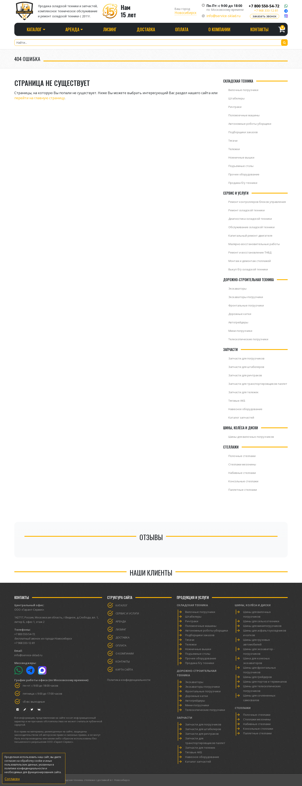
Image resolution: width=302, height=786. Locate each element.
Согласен (12, 779)
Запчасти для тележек (243, 392)
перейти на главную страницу (39, 98)
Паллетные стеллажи (242, 490)
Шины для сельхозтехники (261, 621)
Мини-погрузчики (240, 331)
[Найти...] (151, 42)
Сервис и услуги (127, 613)
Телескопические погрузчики (248, 339)
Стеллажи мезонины (242, 464)
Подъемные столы (240, 166)
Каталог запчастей (241, 417)
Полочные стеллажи (242, 456)
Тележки (234, 149)
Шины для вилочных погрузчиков (251, 437)
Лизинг (110, 29)
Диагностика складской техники (250, 219)
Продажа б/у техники (242, 183)
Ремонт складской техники (246, 210)
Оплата (181, 29)
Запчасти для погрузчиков (246, 358)
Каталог (121, 605)
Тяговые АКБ (236, 400)
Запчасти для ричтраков (245, 375)
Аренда (121, 621)
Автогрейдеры (238, 322)
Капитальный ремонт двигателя (250, 235)
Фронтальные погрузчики (246, 305)
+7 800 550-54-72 (264, 5)
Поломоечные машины (244, 115)
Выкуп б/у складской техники (248, 269)
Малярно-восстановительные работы (254, 244)
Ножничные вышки (241, 157)
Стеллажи (243, 708)
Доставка (146, 29)
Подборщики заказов (243, 132)
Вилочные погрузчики (243, 90)
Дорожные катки (239, 314)
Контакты (259, 29)
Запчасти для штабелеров (246, 367)
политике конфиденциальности (24, 768)
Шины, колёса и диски (253, 605)
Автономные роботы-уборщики (249, 124)
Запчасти (184, 718)
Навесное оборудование (245, 409)
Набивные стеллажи (242, 473)
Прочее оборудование (243, 174)
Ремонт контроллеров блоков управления (257, 202)
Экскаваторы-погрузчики (245, 297)
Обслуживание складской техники (251, 227)
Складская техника (192, 605)
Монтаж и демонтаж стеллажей (249, 261)
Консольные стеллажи (243, 481)
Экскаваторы (237, 288)
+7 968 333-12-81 (266, 10)
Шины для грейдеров (257, 677)
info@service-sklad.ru (223, 16)
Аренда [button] (72, 29)
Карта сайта (124, 669)
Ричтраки (234, 107)
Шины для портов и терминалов (265, 681)
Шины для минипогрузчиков (262, 626)
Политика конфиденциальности (128, 680)
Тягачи (232, 140)
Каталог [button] (34, 29)
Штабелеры (236, 98)
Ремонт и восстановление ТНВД (249, 252)
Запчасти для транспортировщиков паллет (257, 384)
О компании (219, 29)
